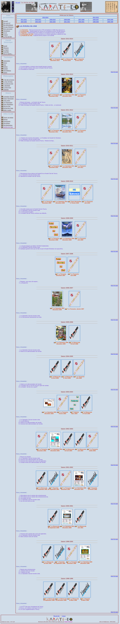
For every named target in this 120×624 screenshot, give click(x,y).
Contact (5, 35)
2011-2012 (24, 19)
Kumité (5, 68)
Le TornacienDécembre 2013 (55, 59)
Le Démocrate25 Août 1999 (48, 562)
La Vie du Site (7, 36)
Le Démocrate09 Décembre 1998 (61, 599)
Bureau (5, 119)
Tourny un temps (8, 117)
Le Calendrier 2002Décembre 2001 (80, 488)
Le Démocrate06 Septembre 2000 (53, 527)
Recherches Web (8, 108)
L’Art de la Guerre (8, 80)
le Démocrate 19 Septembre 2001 (41, 488)
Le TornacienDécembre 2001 (66, 488)
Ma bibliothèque (8, 25)
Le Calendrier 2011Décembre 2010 (68, 166)
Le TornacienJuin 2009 (82, 239)
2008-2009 (67, 19)
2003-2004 (38, 21)
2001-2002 (67, 21)
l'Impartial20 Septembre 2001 (53, 488)
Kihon (5, 63)
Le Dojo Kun (7, 87)
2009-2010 (53, 19)
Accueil (17, 2)
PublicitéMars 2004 (75, 413)
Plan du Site (6, 106)
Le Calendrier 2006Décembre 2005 (62, 343)
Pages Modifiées (8, 104)
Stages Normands (8, 98)
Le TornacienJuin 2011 (82, 166)
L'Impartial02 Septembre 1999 (59, 562)
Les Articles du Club (27, 2)
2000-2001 (81, 21)
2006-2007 (96, 19)
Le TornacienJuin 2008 (74, 274)
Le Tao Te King (8, 82)
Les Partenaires (7, 102)
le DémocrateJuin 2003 (82, 450)
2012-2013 (96, 17)
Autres (5, 72)
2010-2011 (38, 19)
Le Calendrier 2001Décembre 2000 (68, 527)
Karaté (5, 46)
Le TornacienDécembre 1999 (72, 562)
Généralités (6, 61)
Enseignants (6, 121)
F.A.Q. (5, 33)
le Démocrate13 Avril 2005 (56, 377)
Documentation (7, 125)
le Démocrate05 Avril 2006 (75, 343)
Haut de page (114, 72)
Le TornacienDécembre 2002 (42, 450)
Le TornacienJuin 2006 (80, 377)
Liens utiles (6, 100)
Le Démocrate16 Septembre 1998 (49, 599)
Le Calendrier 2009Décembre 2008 (68, 239)
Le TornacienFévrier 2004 (63, 413)
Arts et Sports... (8, 54)
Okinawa (6, 48)
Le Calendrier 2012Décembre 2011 (68, 131)
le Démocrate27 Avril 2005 (68, 377)
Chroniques (6, 31)
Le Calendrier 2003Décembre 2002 (56, 450)
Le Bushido (6, 85)
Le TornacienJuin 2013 (82, 95)
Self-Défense (7, 70)
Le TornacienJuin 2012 (82, 131)
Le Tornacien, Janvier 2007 (76, 309)
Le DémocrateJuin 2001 (82, 527)
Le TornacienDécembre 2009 (47, 202)
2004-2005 (24, 21)
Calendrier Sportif (8, 96)
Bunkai (5, 67)
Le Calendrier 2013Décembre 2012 (68, 95)
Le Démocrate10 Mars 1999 (74, 599)
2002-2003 (53, 21)
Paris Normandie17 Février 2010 (75, 202)
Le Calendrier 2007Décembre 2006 (58, 309)
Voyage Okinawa (8, 27)
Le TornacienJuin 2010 (88, 202)
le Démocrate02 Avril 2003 (69, 450)
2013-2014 (45, 17)
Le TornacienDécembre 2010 (54, 166)
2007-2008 (81, 19)
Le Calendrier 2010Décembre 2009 (61, 202)
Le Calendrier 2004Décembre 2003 (50, 413)
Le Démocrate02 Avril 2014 (68, 59)
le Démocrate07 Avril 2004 (87, 413)
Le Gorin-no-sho (8, 83)
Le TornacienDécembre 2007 (61, 274)
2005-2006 (110, 19)
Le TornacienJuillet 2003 (93, 450)
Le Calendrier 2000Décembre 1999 (86, 562)
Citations (6, 89)
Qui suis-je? (6, 23)
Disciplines (6, 123)
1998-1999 (110, 21)
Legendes (6, 52)
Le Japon (6, 50)
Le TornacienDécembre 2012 (54, 95)
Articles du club (8, 127)
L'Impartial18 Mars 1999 (85, 599)
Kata (4, 65)
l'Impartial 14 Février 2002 (92, 488)
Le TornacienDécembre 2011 (54, 131)
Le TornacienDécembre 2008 (54, 239)
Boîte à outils (7, 110)
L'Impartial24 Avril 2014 (79, 59)
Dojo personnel (7, 29)
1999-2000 (96, 21)
